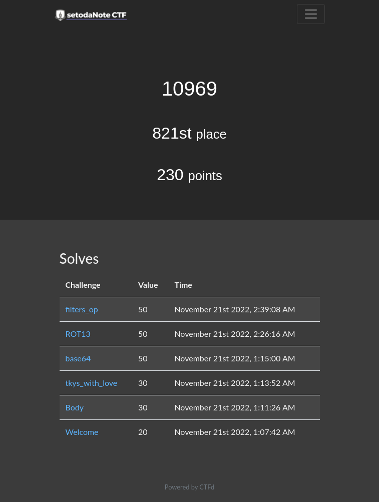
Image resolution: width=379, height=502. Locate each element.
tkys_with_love (92, 382)
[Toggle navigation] (311, 14)
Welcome (82, 431)
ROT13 (78, 333)
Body (75, 407)
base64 (78, 358)
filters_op (82, 309)
